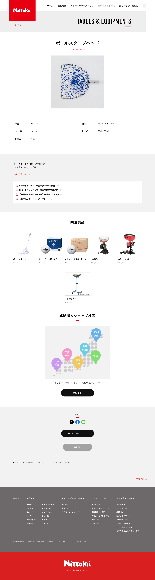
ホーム (50, 6)
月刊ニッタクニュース (100, 508)
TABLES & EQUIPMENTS (36, 462)
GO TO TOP (140, 479)
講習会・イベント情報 (100, 516)
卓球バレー (120, 512)
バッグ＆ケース (48, 504)
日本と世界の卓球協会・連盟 (127, 531)
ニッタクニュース (106, 6)
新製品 (29, 504)
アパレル (29, 523)
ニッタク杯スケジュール (126, 527)
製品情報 (62, 6)
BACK (77, 447)
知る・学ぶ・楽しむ (128, 6)
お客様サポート (18, 541)
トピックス (96, 504)
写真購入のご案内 (99, 512)
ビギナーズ (120, 504)
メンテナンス (47, 512)
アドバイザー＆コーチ (70, 512)
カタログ (45, 523)
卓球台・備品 (47, 508)
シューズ (45, 516)
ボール (29, 516)
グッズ (44, 519)
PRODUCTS (21, 462)
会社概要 (31, 541)
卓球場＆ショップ (123, 519)
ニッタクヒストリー (78, 541)
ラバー (29, 512)
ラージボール (31, 519)
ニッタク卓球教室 (123, 523)
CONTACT (77, 433)
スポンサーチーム (69, 508)
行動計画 (40, 541)
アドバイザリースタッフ (82, 6)
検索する (77, 393)
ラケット (29, 508)
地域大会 (95, 523)
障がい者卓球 (121, 516)
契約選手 (65, 504)
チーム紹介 (96, 519)
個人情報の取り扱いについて (57, 541)
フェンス (16, 25)
